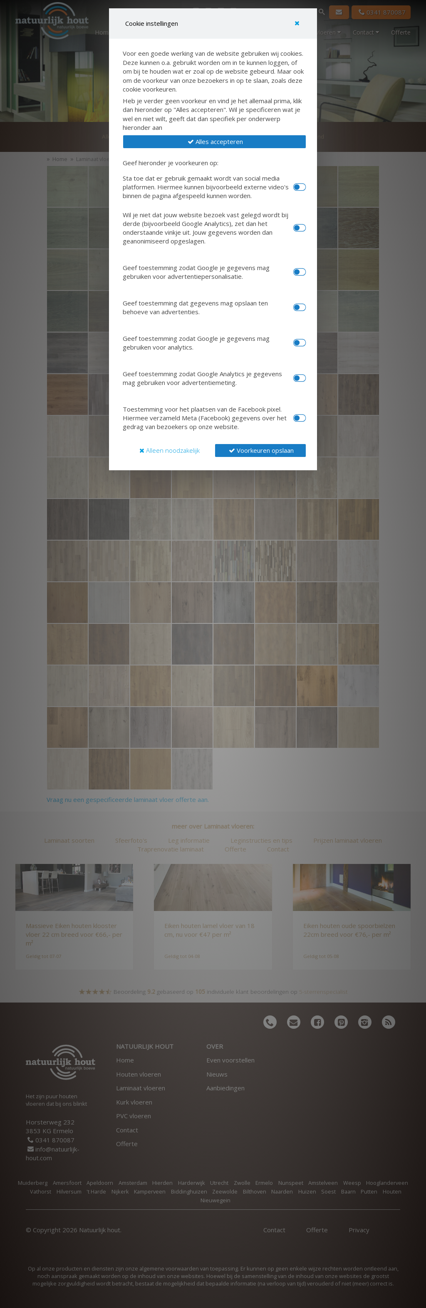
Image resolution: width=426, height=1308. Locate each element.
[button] (214, 141)
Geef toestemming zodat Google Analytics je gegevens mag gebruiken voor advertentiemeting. (202, 378)
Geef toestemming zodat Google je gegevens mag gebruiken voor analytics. (196, 342)
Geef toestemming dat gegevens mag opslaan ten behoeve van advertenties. (195, 307)
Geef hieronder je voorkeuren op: (170, 163)
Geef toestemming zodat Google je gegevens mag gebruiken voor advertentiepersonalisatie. (196, 271)
